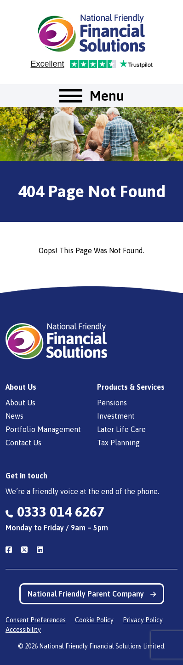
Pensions (112, 402)
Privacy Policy (143, 620)
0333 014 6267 (60, 511)
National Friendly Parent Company (92, 594)
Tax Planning (118, 442)
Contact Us (23, 442)
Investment (116, 416)
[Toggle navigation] (91, 95)
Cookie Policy (94, 620)
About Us (20, 402)
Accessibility (23, 629)
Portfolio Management (43, 429)
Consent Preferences (36, 620)
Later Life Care (121, 429)
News (14, 416)
